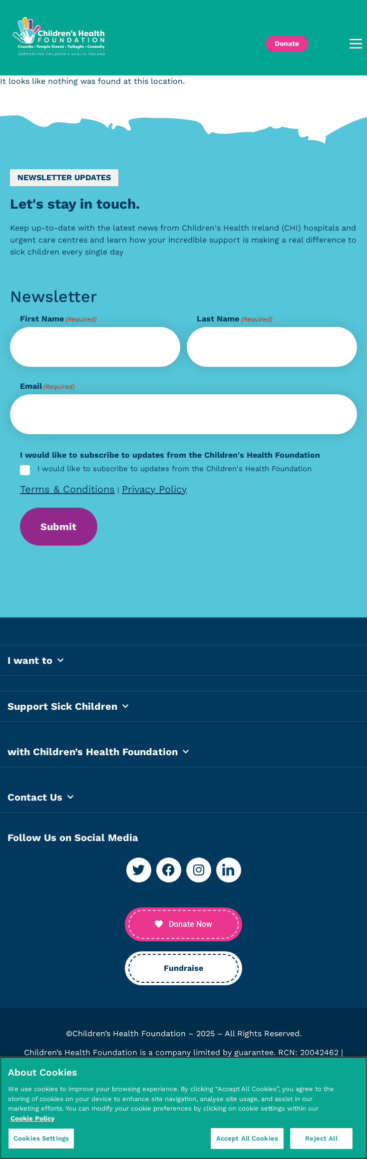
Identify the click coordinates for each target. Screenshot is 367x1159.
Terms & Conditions (67, 489)
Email (47, 386)
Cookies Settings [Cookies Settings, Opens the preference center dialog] (41, 1138)
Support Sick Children (67, 708)
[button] (340, 43)
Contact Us (40, 799)
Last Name (234, 319)
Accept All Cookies (247, 1138)
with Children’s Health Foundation (98, 753)
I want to (35, 662)
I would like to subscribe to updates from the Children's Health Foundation (174, 469)
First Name (58, 319)
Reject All (321, 1138)
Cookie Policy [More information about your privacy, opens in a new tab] (32, 1118)
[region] (183, 1108)
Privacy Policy (154, 489)
